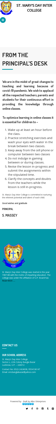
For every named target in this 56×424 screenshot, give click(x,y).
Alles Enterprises (38, 401)
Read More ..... (8, 280)
